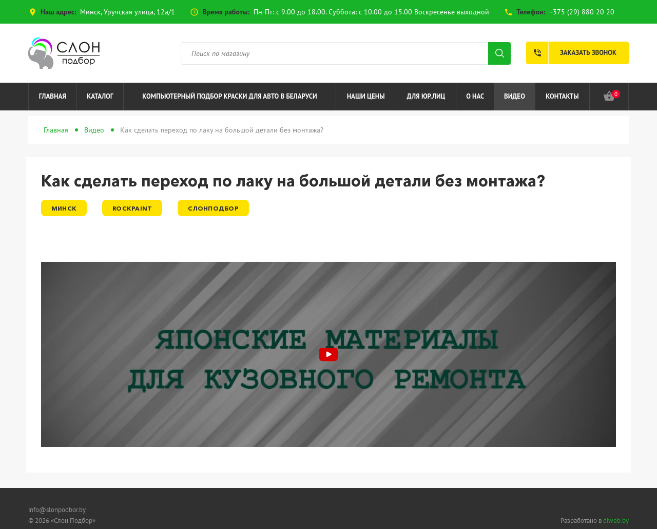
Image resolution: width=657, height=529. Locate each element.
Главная (52, 96)
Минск (63, 208)
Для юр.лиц (426, 96)
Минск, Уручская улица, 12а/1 (127, 11)
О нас (475, 96)
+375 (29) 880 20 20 (581, 11)
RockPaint (132, 208)
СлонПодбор (213, 208)
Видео (514, 96)
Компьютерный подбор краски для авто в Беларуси (229, 96)
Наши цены (366, 96)
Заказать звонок (571, 53)
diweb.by (616, 520)
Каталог (100, 96)
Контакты (562, 96)
